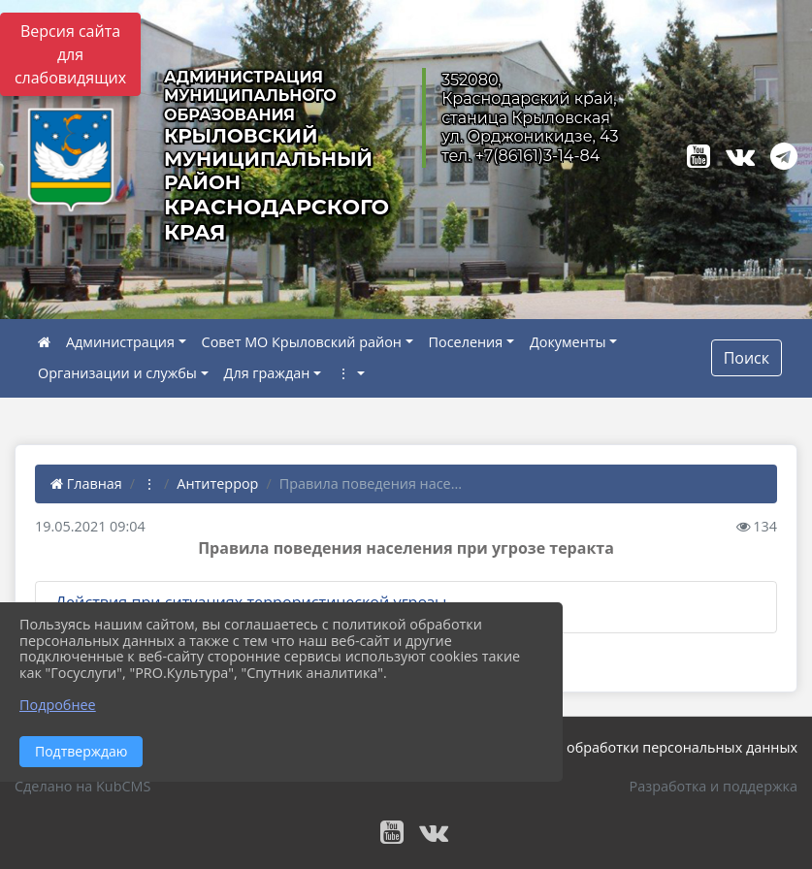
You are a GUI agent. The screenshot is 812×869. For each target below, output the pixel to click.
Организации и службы (117, 373)
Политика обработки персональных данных (647, 747)
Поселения (466, 342)
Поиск (746, 358)
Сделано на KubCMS (82, 786)
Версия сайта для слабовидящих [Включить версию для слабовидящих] (70, 54)
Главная (86, 483)
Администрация (120, 342)
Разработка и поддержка (713, 786)
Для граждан (267, 373)
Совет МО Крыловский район (302, 342)
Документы (568, 342)
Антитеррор (217, 483)
